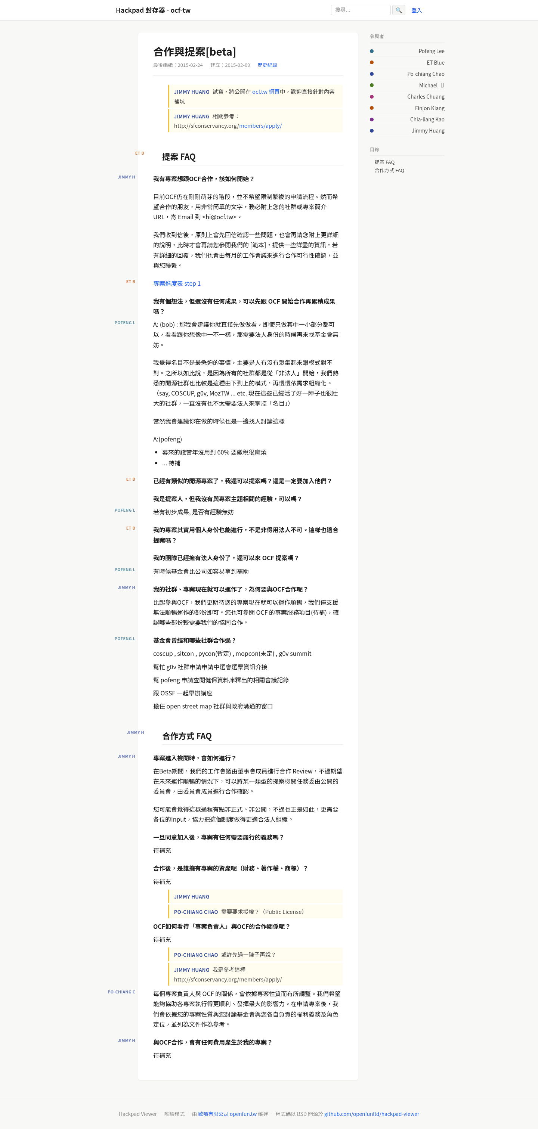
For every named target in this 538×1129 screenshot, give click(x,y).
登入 (416, 10)
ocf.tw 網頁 (266, 91)
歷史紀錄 (267, 64)
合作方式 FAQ (390, 170)
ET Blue (436, 62)
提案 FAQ (385, 162)
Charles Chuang (426, 96)
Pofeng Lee (432, 51)
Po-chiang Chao (426, 73)
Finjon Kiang (430, 108)
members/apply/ (260, 125)
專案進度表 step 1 (177, 283)
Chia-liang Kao (427, 119)
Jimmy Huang (428, 130)
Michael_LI (432, 85)
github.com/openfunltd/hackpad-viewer (371, 1113)
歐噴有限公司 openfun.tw (227, 1113)
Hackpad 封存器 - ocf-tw (153, 10)
